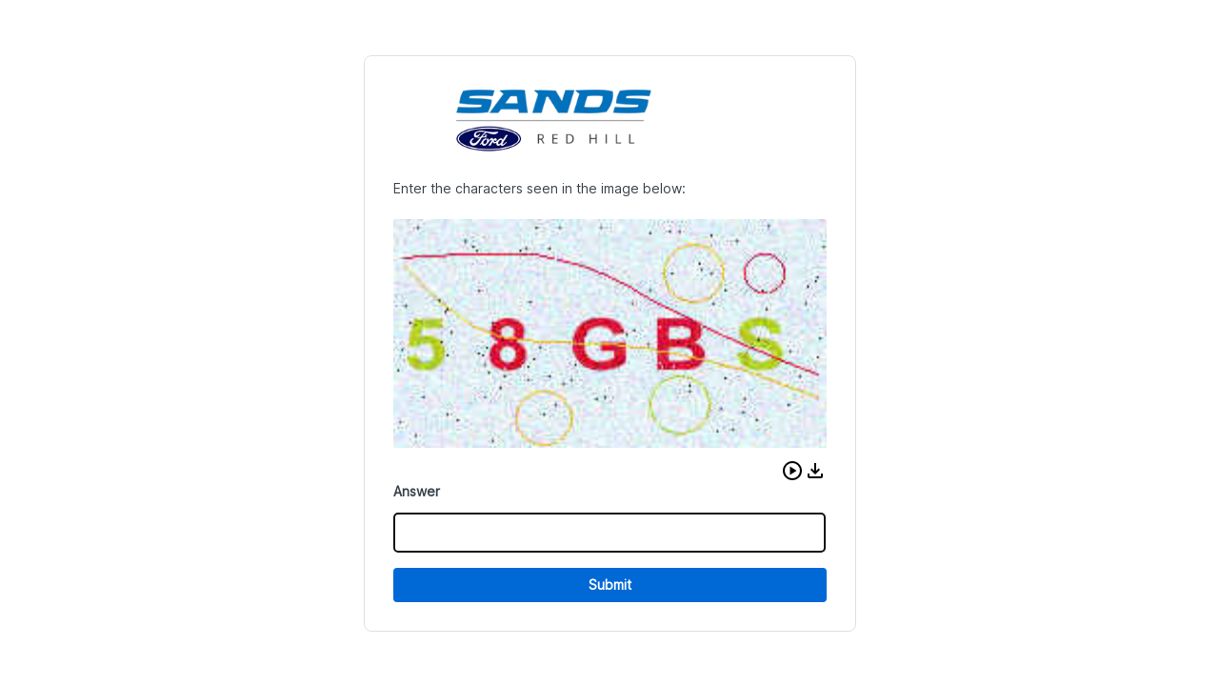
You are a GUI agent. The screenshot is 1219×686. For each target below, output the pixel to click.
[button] (792, 470)
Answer (416, 491)
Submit (610, 584)
